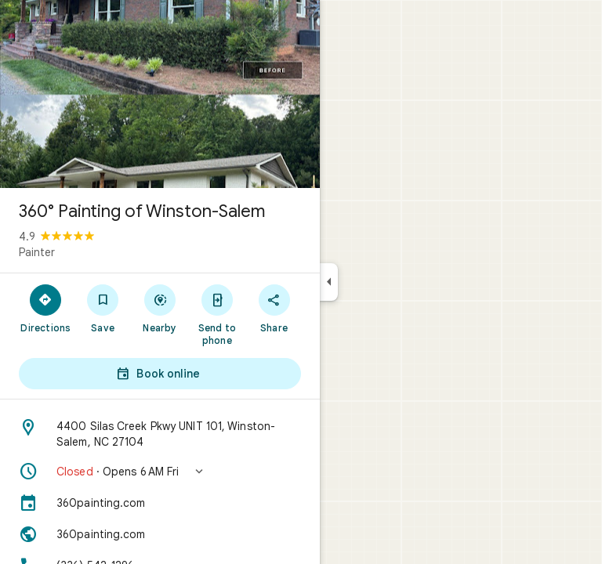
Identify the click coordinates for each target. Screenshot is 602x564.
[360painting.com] (160, 503)
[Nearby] (160, 307)
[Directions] (45, 307)
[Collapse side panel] (329, 282)
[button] (160, 471)
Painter (37, 252)
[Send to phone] (216, 314)
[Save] (103, 307)
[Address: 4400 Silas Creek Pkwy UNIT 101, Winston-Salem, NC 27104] (160, 434)
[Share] (274, 307)
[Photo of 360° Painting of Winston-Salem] (160, 94)
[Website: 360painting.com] (160, 534)
